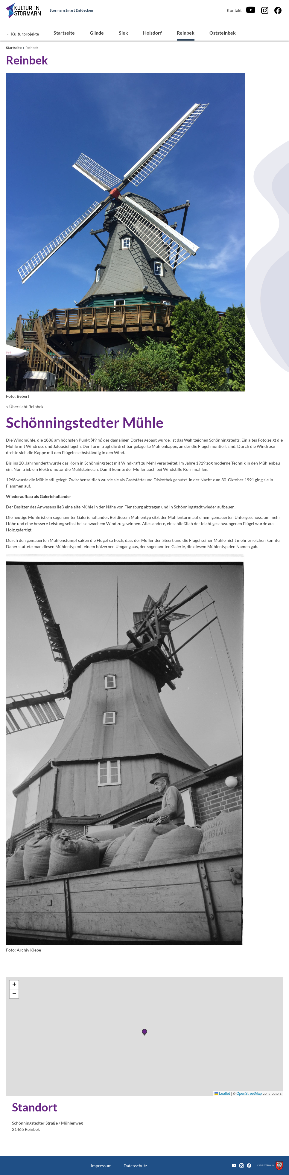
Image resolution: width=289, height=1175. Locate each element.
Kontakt (234, 10)
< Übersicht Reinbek (24, 406)
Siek (123, 33)
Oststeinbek (222, 33)
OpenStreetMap (249, 1093)
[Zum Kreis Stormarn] (270, 1165)
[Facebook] (278, 10)
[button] (14, 984)
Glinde (97, 33)
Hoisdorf (152, 33)
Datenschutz (135, 1165)
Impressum (101, 1165)
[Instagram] (265, 10)
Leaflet (222, 1093)
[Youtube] (251, 10)
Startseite (64, 33)
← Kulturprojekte (22, 33)
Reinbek (185, 33)
